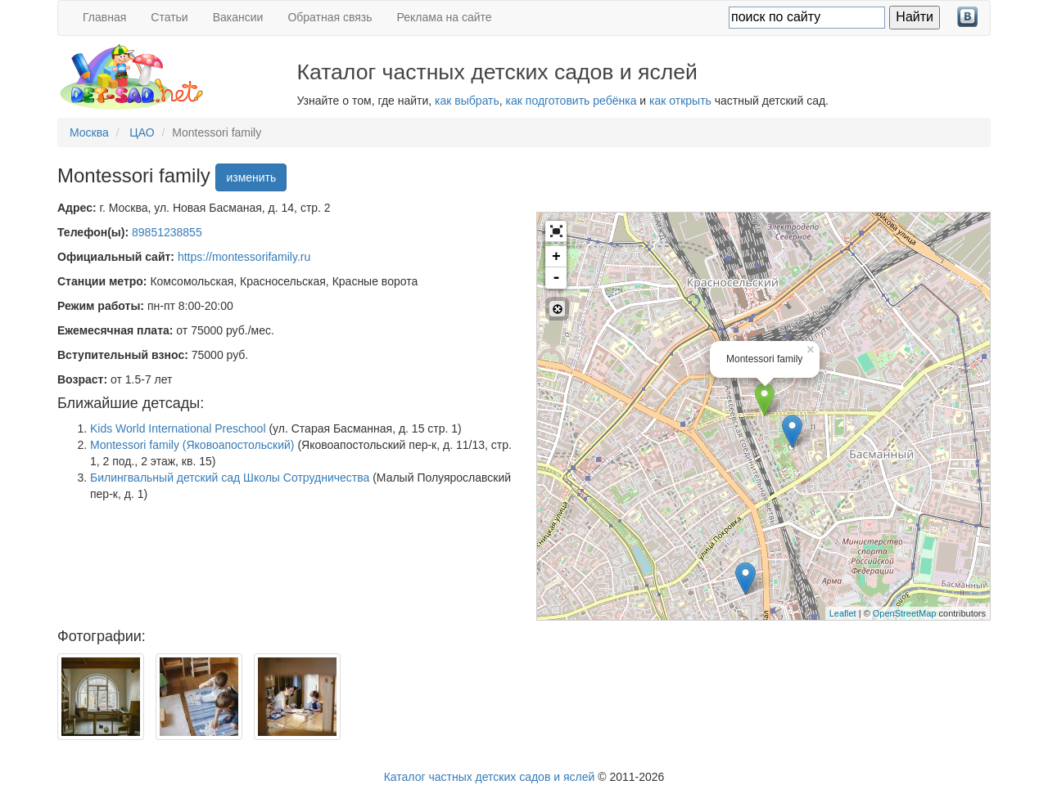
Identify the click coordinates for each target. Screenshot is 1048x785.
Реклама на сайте (444, 17)
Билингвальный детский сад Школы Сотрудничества (229, 477)
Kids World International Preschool (178, 428)
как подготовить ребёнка (571, 100)
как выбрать (467, 100)
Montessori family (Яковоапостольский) (192, 444)
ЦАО (141, 132)
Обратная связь (329, 17)
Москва (89, 132)
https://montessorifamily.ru (244, 256)
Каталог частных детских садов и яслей (489, 776)
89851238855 (167, 232)
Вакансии (238, 17)
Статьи (169, 17)
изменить (251, 177)
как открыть (680, 100)
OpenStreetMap (905, 613)
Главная (104, 17)
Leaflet (842, 613)
